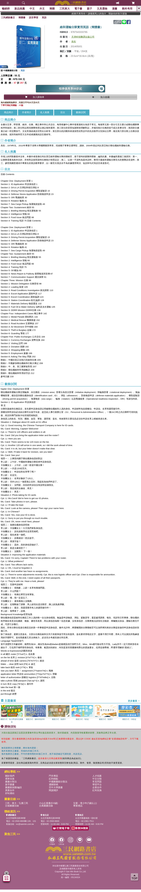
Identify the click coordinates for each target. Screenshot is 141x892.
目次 (62, 112)
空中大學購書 (56, 787)
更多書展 (134, 701)
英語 (44, 17)
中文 (32, 8)
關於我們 (9, 776)
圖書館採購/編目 (13, 787)
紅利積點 (53, 779)
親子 (89, 8)
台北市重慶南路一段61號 (86, 818)
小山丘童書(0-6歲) (48, 803)
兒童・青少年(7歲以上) (85, 803)
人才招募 (97, 776)
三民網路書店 (8, 17)
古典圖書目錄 (46, 806)
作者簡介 (26, 112)
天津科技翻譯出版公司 (82, 37)
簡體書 (21, 17)
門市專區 (53, 776)
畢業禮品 (77, 806)
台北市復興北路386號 (16, 818)
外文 (42, 8)
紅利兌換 (97, 790)
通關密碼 (53, 784)
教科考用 (127, 8)
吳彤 (73, 41)
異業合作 (9, 790)
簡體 (52, 8)
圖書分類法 (11, 781)
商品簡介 (8, 112)
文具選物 (102, 8)
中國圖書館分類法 (58, 781)
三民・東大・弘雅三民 (16, 803)
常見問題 (97, 781)
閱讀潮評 (53, 790)
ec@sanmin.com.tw (25, 824)
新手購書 (9, 784)
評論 (117, 22)
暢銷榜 (6, 8)
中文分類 (97, 779)
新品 (20, 8)
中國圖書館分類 (10, 70)
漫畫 (115, 8)
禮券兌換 (9, 779)
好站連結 (9, 793)
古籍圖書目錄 (12, 806)
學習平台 (97, 784)
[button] (139, 714)
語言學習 (33, 17)
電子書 (78, 8)
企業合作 (97, 787)
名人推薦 (44, 112)
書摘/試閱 (81, 112)
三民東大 (65, 8)
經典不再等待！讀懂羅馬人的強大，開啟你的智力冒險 (104, 13)
